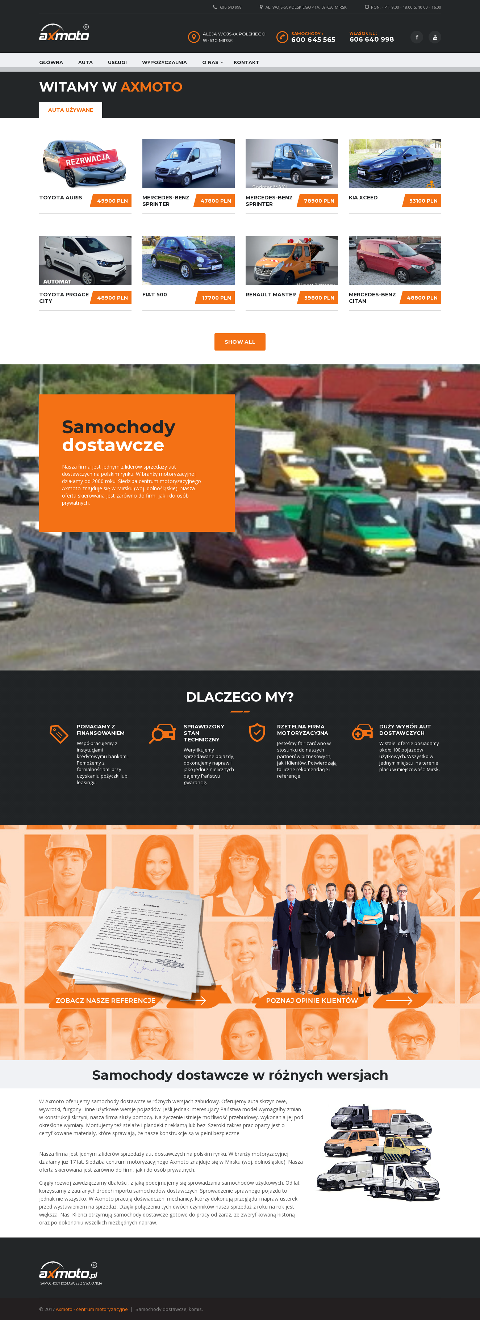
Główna (51, 62)
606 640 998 (231, 7)
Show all (240, 342)
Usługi (117, 62)
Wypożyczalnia (164, 62)
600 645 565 (313, 40)
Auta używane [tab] (70, 110)
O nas (210, 62)
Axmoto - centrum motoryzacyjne (92, 1309)
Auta (85, 62)
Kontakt (246, 62)
